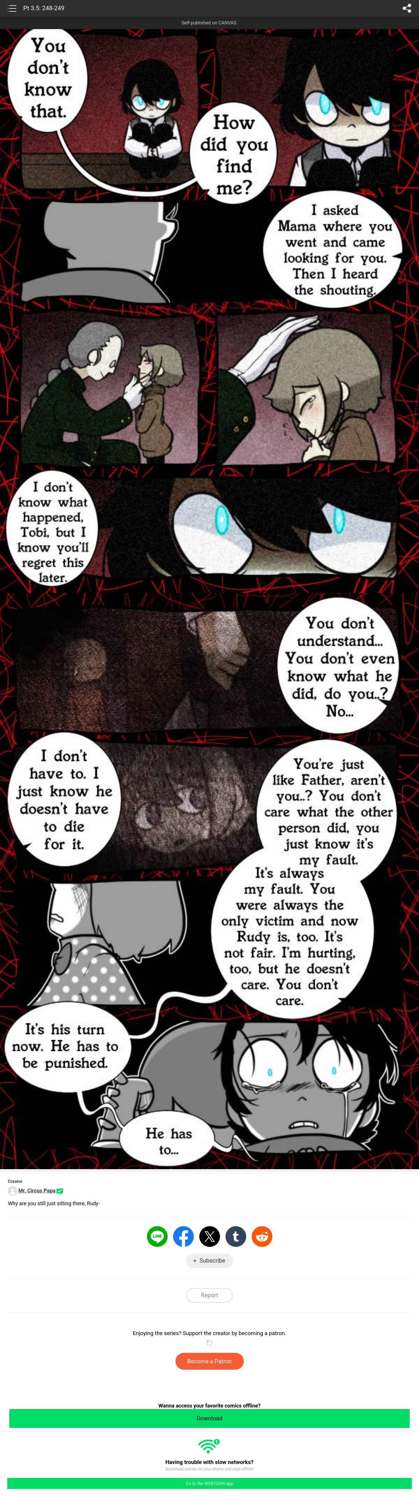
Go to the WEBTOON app (209, 1483)
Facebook (183, 1236)
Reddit (262, 1236)
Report (209, 1295)
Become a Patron (209, 1361)
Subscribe (212, 1260)
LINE (157, 1236)
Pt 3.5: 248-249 (44, 8)
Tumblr (236, 1236)
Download (209, 1418)
